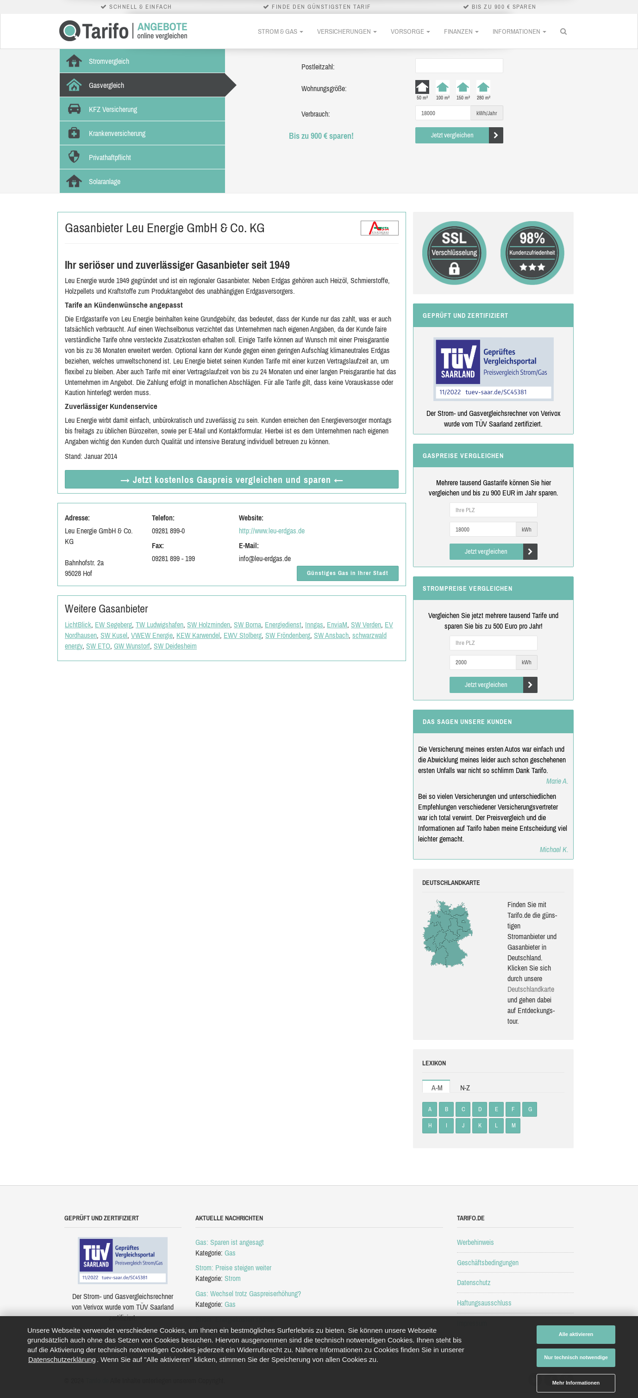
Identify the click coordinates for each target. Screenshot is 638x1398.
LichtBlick (78, 624)
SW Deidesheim (175, 646)
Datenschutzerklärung (62, 1359)
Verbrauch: (315, 114)
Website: (251, 517)
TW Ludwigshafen (159, 624)
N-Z (465, 1087)
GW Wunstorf (132, 646)
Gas (230, 1253)
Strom (233, 1278)
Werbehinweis (475, 1242)
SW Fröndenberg (287, 635)
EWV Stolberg (243, 635)
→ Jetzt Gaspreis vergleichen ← (232, 479)
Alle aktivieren (576, 1334)
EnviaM (337, 624)
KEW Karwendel (198, 635)
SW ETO (98, 646)
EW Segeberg (113, 624)
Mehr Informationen (576, 1383)
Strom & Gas (280, 31)
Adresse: (77, 517)
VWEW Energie (152, 635)
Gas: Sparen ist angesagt (229, 1242)
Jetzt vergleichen (467, 135)
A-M (437, 1087)
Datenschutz (474, 1282)
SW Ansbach (331, 635)
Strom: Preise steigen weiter (233, 1267)
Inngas (314, 624)
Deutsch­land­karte (530, 989)
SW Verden (366, 624)
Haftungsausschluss (484, 1303)
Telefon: (163, 517)
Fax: (158, 545)
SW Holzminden (208, 624)
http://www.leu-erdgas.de (272, 530)
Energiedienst (283, 624)
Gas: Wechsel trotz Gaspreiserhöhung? (248, 1293)
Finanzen (461, 31)
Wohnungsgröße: (324, 88)
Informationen (519, 31)
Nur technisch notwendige (576, 1357)
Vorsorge (410, 31)
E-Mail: (249, 545)
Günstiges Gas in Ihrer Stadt (347, 572)
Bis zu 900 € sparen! (321, 136)
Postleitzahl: (318, 66)
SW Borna (247, 624)
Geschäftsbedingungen (488, 1262)
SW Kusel (113, 635)
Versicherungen (347, 31)
